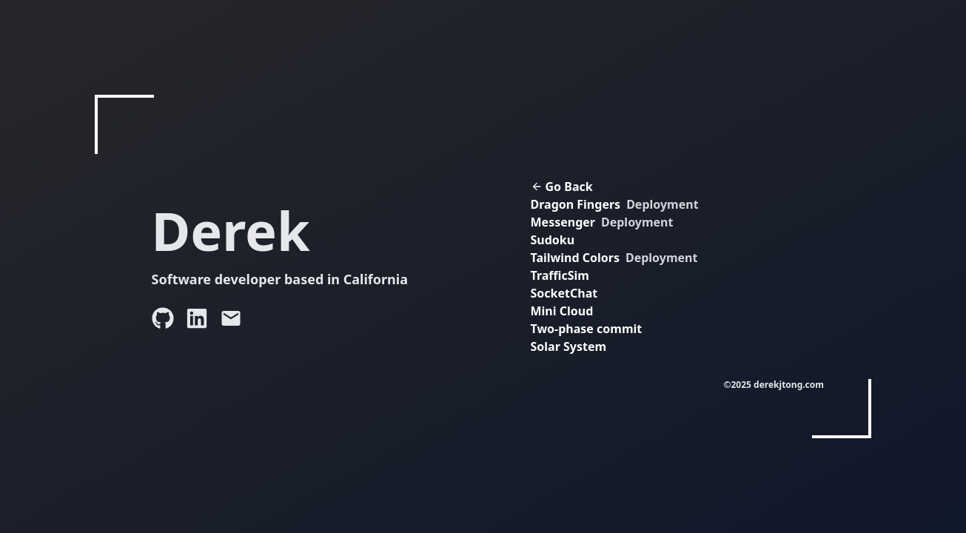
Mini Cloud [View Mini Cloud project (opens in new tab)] (562, 311)
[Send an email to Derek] (231, 318)
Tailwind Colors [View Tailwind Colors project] (575, 257)
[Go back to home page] (625, 186)
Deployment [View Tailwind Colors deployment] (661, 257)
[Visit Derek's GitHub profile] (163, 318)
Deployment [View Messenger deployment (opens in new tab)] (637, 222)
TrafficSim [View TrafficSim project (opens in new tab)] (560, 275)
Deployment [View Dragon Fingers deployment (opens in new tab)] (662, 204)
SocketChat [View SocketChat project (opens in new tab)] (564, 293)
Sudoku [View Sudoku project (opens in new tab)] (553, 240)
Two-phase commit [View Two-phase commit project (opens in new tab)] (587, 329)
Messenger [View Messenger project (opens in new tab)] (563, 222)
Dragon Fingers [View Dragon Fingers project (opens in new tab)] (576, 204)
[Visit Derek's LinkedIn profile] (197, 318)
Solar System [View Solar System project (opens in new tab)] (569, 346)
